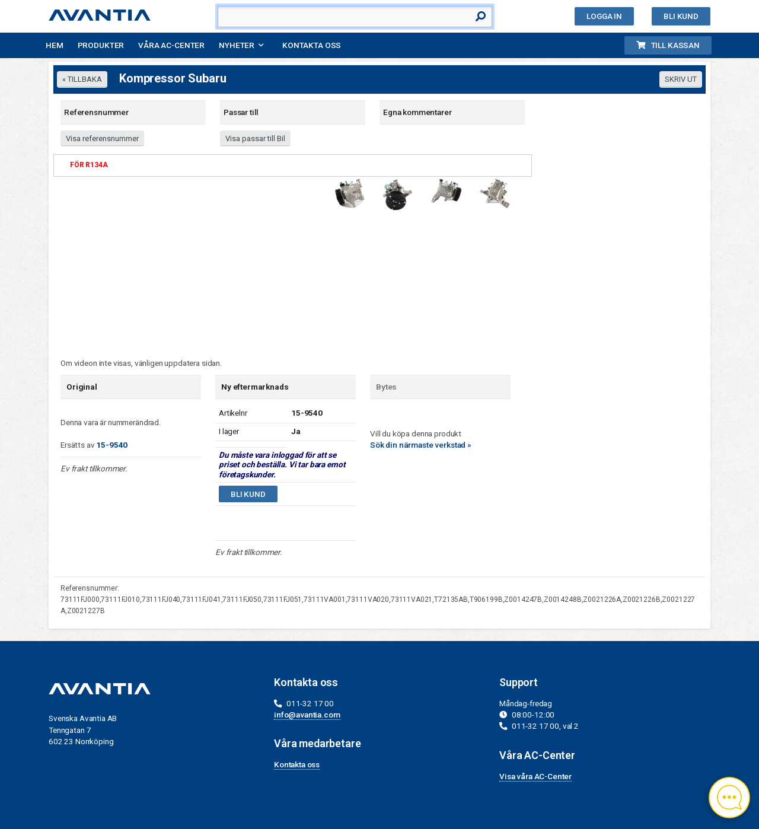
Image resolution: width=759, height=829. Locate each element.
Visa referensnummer (102, 138)
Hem (54, 45)
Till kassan (668, 45)
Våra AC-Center (171, 45)
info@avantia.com (307, 714)
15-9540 (111, 444)
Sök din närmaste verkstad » (420, 444)
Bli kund (681, 16)
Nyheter (236, 45)
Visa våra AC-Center (535, 776)
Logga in (604, 16)
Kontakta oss (311, 45)
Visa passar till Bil (255, 138)
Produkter (101, 45)
